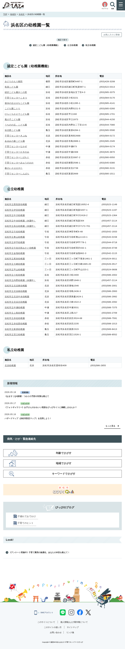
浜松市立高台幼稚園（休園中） (20, 226)
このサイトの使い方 (53, 627)
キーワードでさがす (63, 473)
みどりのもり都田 (14, 81)
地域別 (13, 14)
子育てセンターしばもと (17, 157)
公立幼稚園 (72, 45)
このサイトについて (46, 622)
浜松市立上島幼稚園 (15, 313)
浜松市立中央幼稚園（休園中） (20, 220)
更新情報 (25, 392)
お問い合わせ (56, 632)
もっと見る (110, 426)
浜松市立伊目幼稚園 (15, 210)
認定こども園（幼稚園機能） (46, 45)
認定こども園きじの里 (16, 92)
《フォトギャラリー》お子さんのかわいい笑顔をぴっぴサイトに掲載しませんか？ (41, 407)
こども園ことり (12, 108)
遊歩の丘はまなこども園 (17, 103)
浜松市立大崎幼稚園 (15, 264)
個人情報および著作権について (74, 622)
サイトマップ (73, 627)
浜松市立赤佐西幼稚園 (16, 323)
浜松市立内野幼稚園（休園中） (20, 280)
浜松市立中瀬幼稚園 (15, 307)
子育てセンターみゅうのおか (19, 163)
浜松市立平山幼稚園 (15, 269)
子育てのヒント (26, 523)
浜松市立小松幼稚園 (15, 275)
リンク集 (70, 632)
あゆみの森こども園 (15, 141)
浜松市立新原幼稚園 (15, 329)
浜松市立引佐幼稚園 (15, 231)
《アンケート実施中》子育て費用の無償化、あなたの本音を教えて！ (39, 552)
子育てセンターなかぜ (16, 146)
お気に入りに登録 (112, 35)
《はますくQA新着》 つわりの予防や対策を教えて (27, 396)
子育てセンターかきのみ (17, 152)
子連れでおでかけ (27, 516)
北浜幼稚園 (10, 365)
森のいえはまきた (14, 168)
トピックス (25, 403)
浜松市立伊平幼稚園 (15, 242)
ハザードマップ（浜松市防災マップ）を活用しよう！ (28, 418)
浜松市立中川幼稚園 (15, 215)
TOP (5, 14)
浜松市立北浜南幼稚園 (16, 291)
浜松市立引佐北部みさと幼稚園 (20, 248)
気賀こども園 (11, 87)
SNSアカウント (44, 612)
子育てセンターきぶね (16, 135)
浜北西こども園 (12, 130)
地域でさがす (63, 463)
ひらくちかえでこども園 (17, 114)
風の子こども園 (12, 119)
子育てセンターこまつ (16, 98)
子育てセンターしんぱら (17, 173)
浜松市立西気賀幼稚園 (16, 204)
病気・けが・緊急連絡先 (21, 438)
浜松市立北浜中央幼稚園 (17, 296)
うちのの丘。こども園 (16, 125)
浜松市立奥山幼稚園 (15, 237)
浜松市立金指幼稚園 (15, 253)
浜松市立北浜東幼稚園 (16, 285)
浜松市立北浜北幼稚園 (16, 302)
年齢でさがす (63, 453)
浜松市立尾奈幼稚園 (15, 258)
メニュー (120, 8)
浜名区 (22, 14)
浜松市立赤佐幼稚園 (15, 318)
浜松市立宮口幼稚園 (15, 334)
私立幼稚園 (90, 45)
